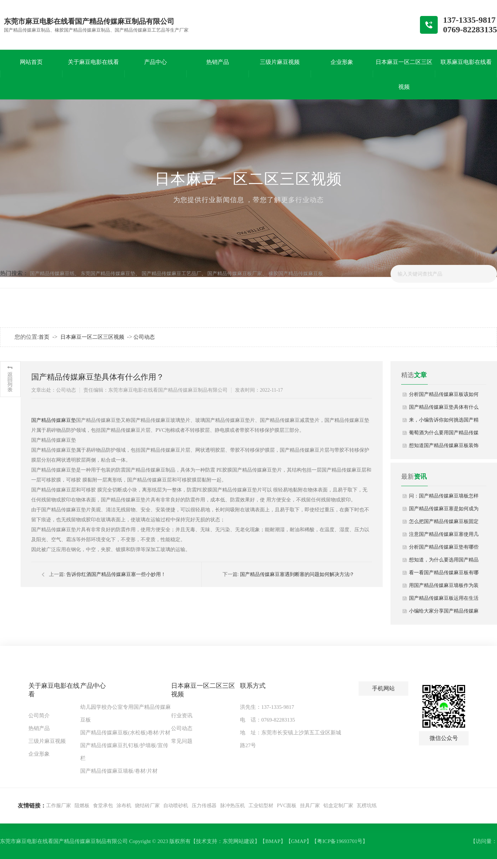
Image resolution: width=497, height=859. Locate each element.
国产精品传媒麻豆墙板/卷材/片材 (119, 771)
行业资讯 (181, 715)
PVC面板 (286, 805)
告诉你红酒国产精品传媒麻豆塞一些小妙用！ (116, 574)
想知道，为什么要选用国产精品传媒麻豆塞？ (444, 561)
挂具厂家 (310, 805)
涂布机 (123, 805)
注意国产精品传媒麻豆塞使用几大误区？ (444, 536)
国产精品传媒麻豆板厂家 (234, 273)
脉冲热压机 (232, 805)
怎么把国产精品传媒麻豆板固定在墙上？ (444, 523)
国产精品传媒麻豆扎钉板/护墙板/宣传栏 (124, 752)
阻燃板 (82, 805)
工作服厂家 (58, 805)
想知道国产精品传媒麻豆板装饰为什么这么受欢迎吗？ (444, 447)
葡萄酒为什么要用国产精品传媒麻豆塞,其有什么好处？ (444, 434)
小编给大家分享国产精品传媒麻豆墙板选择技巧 (444, 613)
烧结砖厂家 (147, 805)
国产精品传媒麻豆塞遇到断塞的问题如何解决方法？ (297, 574)
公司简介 (39, 715)
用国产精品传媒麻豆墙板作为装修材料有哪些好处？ (444, 587)
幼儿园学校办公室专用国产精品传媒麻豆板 (125, 713)
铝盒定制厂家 (338, 805)
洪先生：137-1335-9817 (267, 707)
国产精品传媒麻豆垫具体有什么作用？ (444, 409)
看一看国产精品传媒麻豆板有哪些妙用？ (444, 574)
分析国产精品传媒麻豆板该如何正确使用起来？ (444, 396)
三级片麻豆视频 (47, 741)
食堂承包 (103, 805)
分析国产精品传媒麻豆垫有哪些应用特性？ (444, 549)
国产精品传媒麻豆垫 (53, 420)
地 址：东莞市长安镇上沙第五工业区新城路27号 (290, 739)
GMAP (298, 841)
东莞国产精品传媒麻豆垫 (108, 273)
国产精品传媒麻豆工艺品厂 (171, 273)
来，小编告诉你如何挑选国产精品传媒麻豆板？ (444, 421)
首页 (44, 337)
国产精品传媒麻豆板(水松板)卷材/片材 (125, 732)
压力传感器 (204, 805)
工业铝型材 (260, 805)
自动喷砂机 (175, 805)
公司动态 (144, 337)
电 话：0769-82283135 (267, 720)
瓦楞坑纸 (367, 805)
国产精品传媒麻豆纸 (52, 273)
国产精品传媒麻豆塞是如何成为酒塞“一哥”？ (444, 510)
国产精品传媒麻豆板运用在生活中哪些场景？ (444, 600)
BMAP (272, 841)
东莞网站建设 (239, 841)
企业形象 (39, 754)
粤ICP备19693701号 (339, 841)
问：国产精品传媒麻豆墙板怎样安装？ (444, 497)
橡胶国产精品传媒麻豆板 (295, 273)
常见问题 (181, 741)
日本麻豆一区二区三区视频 (92, 337)
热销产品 (39, 728)
